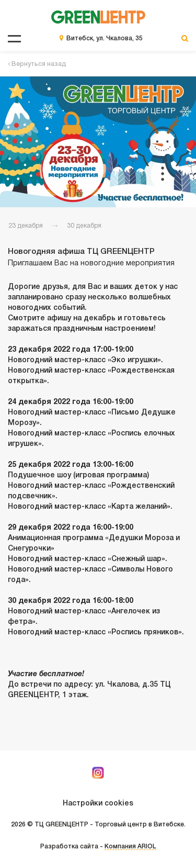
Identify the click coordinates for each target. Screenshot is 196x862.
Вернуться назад (37, 64)
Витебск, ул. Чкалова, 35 (104, 38)
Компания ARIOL (130, 846)
